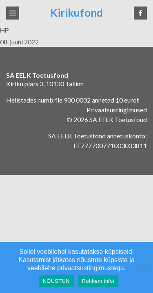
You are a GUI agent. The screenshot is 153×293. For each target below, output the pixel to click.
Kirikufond (76, 13)
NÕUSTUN (56, 281)
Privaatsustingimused (116, 110)
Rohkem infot (98, 281)
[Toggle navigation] (12, 13)
